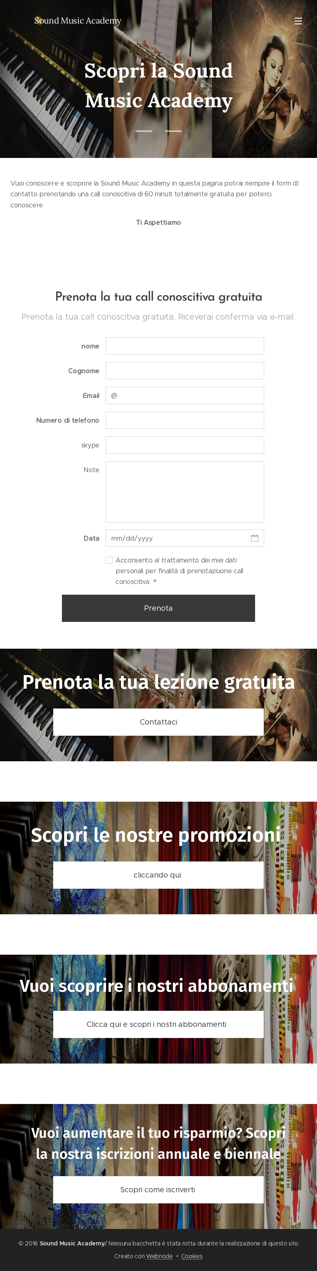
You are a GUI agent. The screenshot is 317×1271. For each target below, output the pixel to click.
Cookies (192, 1256)
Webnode (159, 1256)
